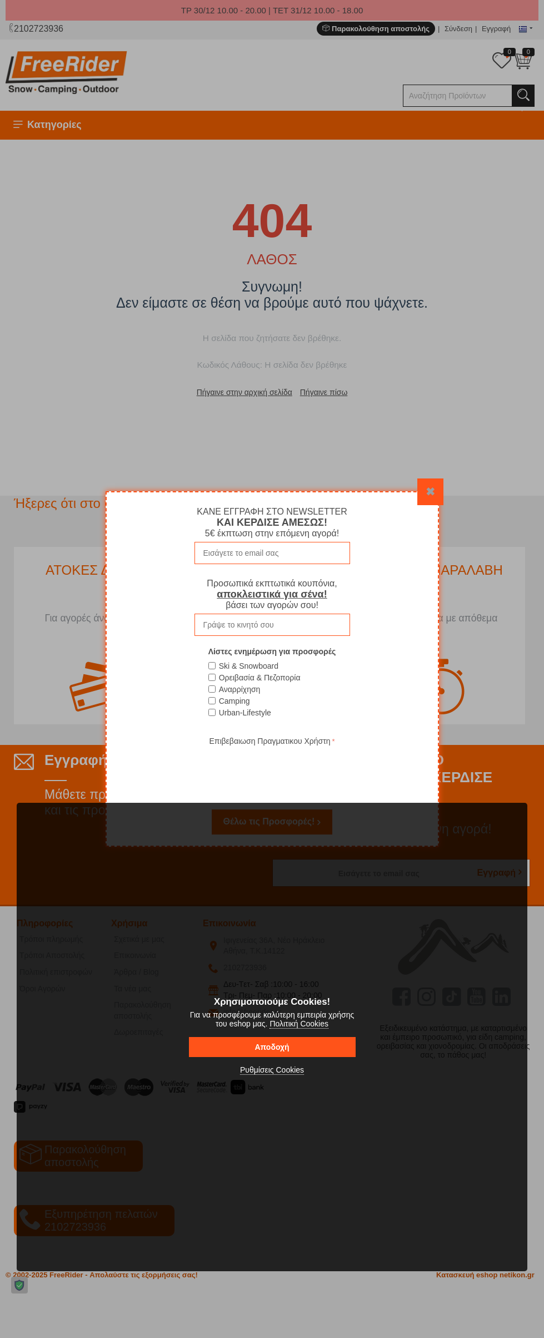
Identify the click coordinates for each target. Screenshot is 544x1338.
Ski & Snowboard (248, 665)
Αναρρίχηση (240, 689)
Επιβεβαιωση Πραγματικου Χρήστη (269, 741)
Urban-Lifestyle (245, 712)
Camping (234, 701)
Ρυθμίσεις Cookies (272, 1069)
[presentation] (272, 770)
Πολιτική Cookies (298, 1023)
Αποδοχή (271, 1047)
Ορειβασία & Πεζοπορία (260, 677)
